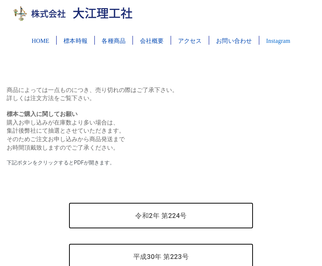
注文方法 (42, 98)
